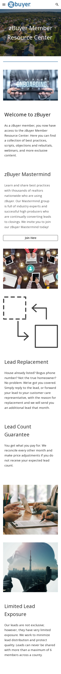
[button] (4, 4)
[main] (30, 32)
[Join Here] (30, 238)
